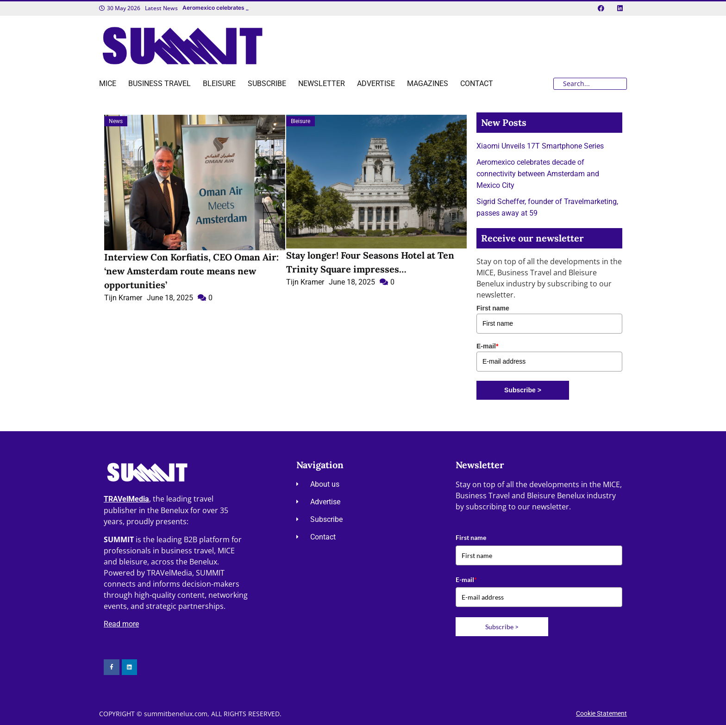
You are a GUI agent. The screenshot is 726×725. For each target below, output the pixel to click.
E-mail (487, 346)
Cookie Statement (601, 713)
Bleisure (300, 121)
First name (492, 308)
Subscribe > (522, 390)
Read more (121, 624)
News (116, 121)
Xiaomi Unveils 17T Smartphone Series (540, 146)
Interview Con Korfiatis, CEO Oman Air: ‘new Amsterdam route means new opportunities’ (191, 271)
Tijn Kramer (123, 297)
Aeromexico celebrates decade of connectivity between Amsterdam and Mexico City (537, 174)
